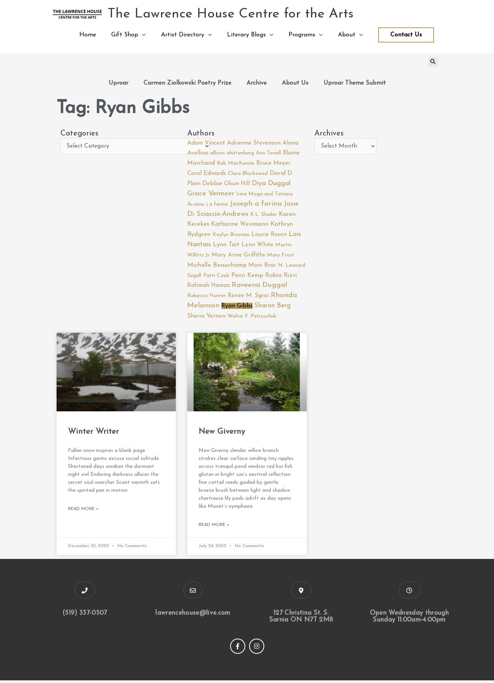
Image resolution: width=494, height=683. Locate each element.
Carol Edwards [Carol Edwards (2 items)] (206, 174)
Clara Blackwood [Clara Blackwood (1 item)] (248, 174)
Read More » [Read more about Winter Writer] (83, 511)
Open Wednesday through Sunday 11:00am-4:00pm (409, 619)
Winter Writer (93, 434)
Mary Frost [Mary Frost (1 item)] (280, 257)
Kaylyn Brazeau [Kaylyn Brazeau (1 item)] (231, 236)
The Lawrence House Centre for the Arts (231, 14)
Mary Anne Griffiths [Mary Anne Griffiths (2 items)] (238, 256)
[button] (433, 62)
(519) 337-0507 (85, 615)
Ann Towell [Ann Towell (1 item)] (268, 153)
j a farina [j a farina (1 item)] (217, 205)
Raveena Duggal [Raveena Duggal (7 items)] (259, 287)
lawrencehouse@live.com (193, 615)
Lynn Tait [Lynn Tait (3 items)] (226, 246)
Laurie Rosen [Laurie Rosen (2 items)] (269, 236)
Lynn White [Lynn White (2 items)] (257, 246)
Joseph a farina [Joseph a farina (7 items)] (256, 204)
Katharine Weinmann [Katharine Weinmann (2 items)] (239, 226)
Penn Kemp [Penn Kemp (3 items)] (247, 277)
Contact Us (406, 35)
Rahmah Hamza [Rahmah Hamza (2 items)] (208, 288)
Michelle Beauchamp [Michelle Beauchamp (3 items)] (216, 267)
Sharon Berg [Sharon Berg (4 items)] (272, 308)
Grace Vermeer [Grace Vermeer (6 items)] (210, 194)
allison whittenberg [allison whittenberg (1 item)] (232, 153)
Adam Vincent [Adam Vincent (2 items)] (206, 143)
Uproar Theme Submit (355, 83)
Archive (256, 83)
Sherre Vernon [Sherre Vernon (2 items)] (206, 318)
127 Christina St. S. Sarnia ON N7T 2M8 (301, 619)
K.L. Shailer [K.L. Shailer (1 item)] (263, 215)
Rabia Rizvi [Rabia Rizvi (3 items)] (281, 277)
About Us (295, 83)
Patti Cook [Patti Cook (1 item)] (216, 277)
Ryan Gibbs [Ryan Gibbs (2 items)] (237, 308)
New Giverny (222, 434)
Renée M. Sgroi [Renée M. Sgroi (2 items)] (248, 297)
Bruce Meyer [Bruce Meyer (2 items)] (273, 164)
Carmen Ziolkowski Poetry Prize (187, 83)
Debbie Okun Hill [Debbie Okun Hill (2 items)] (226, 184)
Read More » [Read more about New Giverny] (214, 527)
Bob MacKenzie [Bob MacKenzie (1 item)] (235, 164)
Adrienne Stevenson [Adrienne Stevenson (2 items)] (254, 143)
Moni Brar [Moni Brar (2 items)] (262, 267)
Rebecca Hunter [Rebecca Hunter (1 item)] (206, 298)
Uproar (118, 83)
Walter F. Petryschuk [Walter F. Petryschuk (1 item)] (251, 318)
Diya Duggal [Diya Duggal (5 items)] (271, 184)
